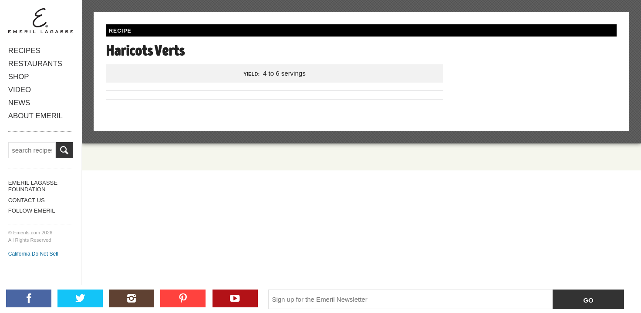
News (19, 103)
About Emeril (35, 116)
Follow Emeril (31, 210)
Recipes (24, 51)
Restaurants (35, 64)
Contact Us (26, 200)
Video (19, 90)
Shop (18, 77)
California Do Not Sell (33, 254)
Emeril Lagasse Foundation (32, 186)
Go (588, 300)
